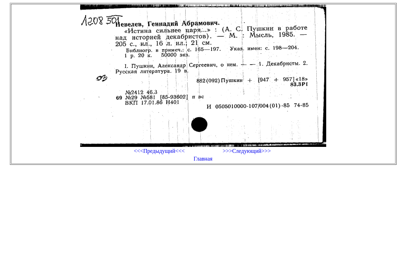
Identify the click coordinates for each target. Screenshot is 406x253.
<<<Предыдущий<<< (159, 151)
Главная (203, 159)
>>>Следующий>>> (247, 151)
